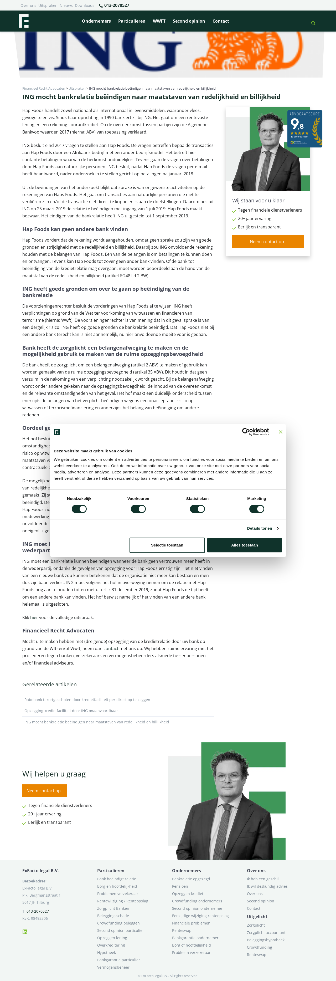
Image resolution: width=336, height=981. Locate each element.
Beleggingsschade (113, 915)
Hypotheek (106, 952)
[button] (311, 21)
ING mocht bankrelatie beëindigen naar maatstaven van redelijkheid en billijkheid (118, 722)
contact (112, 648)
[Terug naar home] (23, 21)
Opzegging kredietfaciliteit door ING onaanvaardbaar (118, 710)
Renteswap (182, 930)
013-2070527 (114, 5)
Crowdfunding (259, 947)
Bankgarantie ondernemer (195, 937)
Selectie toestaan (167, 545)
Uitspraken (48, 5)
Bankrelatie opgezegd (191, 878)
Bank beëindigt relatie (116, 878)
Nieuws (66, 5)
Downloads (84, 5)
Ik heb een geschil (263, 878)
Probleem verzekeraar (191, 952)
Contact (221, 21)
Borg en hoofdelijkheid (117, 886)
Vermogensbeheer (113, 967)
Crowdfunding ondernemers (197, 900)
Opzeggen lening (112, 937)
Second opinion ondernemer (197, 908)
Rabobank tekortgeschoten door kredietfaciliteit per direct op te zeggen (118, 699)
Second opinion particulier (120, 930)
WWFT (159, 21)
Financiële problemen (191, 923)
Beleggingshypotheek (266, 939)
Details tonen (259, 528)
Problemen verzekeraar (117, 893)
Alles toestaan (244, 545)
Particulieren (132, 21)
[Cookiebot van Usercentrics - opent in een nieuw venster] (246, 432)
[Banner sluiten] (280, 432)
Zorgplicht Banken (113, 908)
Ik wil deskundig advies (267, 886)
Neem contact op (267, 241)
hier (34, 617)
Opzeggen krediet (187, 893)
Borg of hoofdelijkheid (191, 945)
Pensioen (180, 886)
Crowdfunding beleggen (118, 923)
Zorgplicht (256, 925)
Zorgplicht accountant (266, 932)
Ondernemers (96, 21)
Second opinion (189, 21)
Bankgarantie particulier (118, 959)
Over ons (28, 5)
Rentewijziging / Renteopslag (122, 900)
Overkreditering (111, 945)
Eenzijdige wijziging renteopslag (200, 915)
